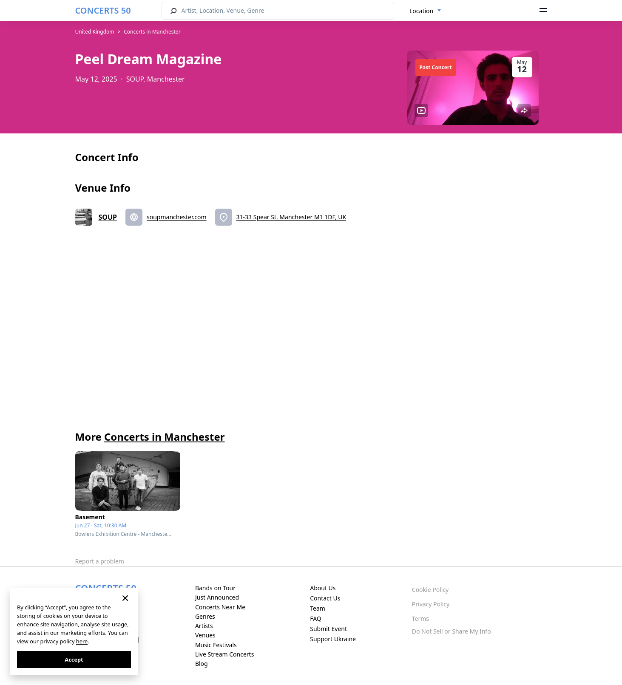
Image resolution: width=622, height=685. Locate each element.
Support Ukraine (333, 639)
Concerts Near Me (220, 607)
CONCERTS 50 (103, 10)
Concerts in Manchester (152, 31)
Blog (201, 664)
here (82, 641)
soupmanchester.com (177, 217)
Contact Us (325, 598)
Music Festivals (216, 645)
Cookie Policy (430, 590)
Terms (420, 618)
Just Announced (217, 597)
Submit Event (328, 629)
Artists (204, 626)
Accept (74, 659)
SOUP (108, 217)
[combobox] (425, 11)
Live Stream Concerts (224, 654)
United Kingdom (94, 31)
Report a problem (99, 561)
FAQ (315, 618)
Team (317, 608)
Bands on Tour (215, 588)
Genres (205, 616)
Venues (205, 635)
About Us (322, 588)
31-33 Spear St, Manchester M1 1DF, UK (291, 217)
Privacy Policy (430, 604)
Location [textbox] (421, 11)
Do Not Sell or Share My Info (451, 631)
